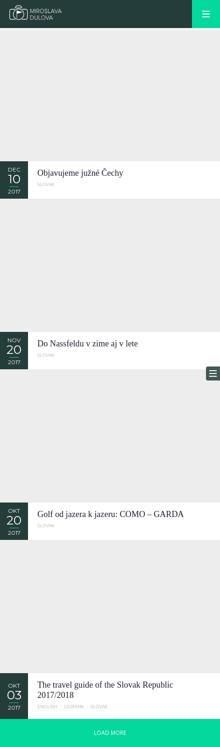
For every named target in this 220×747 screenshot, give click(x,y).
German (74, 706)
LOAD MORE (110, 733)
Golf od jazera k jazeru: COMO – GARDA (110, 514)
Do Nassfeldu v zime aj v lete (87, 343)
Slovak (46, 184)
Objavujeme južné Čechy (80, 173)
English (47, 706)
